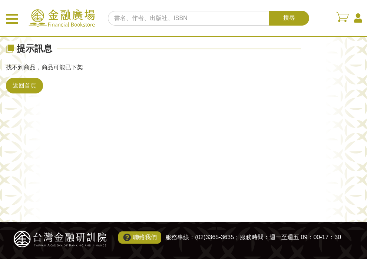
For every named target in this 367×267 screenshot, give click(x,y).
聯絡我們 (145, 237)
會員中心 (358, 18)
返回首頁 (24, 85)
